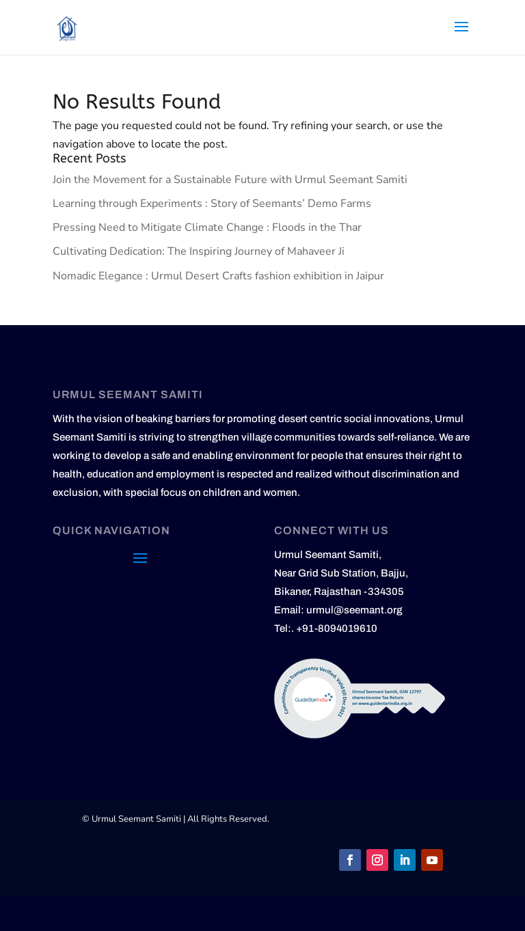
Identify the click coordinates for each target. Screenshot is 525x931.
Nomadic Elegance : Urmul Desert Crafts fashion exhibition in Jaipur (218, 275)
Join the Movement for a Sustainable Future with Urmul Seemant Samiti (230, 179)
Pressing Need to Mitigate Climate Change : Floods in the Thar (207, 227)
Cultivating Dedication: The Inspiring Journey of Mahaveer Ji (199, 251)
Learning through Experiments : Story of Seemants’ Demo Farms (212, 203)
